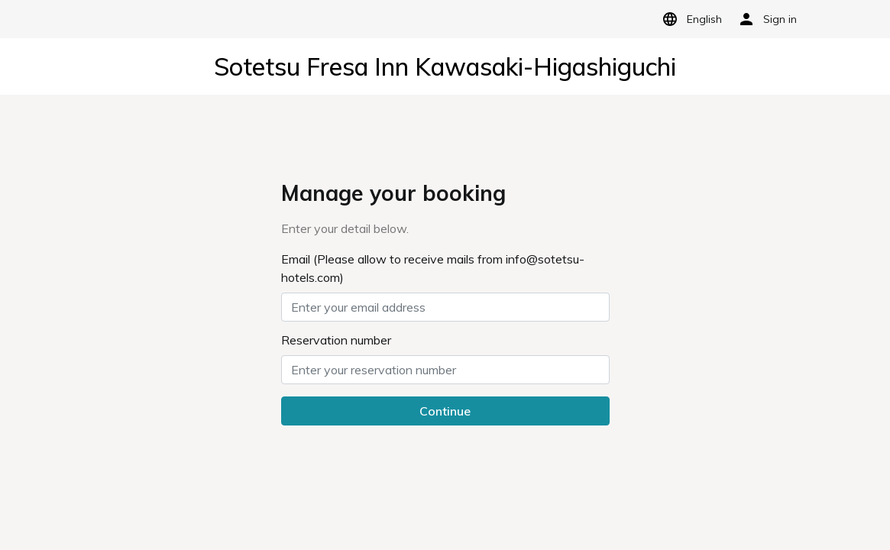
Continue (445, 411)
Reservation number (336, 340)
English (689, 19)
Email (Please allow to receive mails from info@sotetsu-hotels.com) (432, 268)
